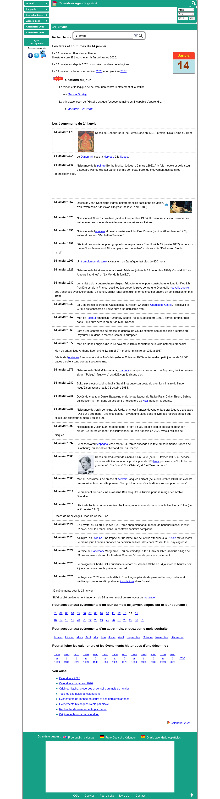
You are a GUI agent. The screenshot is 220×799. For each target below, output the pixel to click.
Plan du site (107, 795)
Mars (79, 637)
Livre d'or (124, 795)
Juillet (112, 637)
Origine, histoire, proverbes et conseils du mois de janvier (94, 688)
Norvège (109, 156)
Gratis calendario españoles (164, 737)
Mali (145, 400)
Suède (124, 156)
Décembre (177, 637)
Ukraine (97, 538)
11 (113, 613)
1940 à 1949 (95, 658)
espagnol (102, 444)
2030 (182, 658)
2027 (123, 71)
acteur (92, 317)
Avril (88, 637)
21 (84, 620)
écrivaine (73, 357)
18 (66, 620)
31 (142, 620)
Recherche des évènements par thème (83, 709)
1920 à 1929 (76, 658)
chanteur (123, 370)
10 (107, 613)
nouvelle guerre (179, 287)
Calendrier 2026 (178, 722)
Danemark (87, 156)
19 (72, 620)
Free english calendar (81, 737)
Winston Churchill (80, 109)
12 (119, 613)
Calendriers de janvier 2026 (76, 683)
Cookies (90, 795)
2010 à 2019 (163, 658)
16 (55, 620)
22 (90, 620)
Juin (103, 637)
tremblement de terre (94, 261)
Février (69, 637)
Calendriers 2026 (69, 678)
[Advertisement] (113, 15)
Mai (96, 637)
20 (78, 620)
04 (72, 613)
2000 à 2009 (153, 658)
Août (121, 637)
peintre (101, 165)
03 (66, 613)
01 (55, 613)
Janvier (58, 637)
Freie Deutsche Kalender (120, 737)
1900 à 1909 (57, 658)
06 (84, 613)
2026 (99, 71)
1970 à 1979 (124, 658)
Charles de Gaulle (161, 304)
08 (95, 613)
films (156, 461)
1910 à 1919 (66, 658)
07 (90, 613)
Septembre (133, 637)
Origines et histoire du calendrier (79, 714)
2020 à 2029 (172, 658)
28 (124, 620)
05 (78, 613)
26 (113, 620)
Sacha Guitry (77, 94)
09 (101, 613)
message (149, 597)
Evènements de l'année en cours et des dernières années (94, 698)
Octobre (148, 637)
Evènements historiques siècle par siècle (84, 704)
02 (61, 613)
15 (136, 613)
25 (107, 620)
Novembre (161, 637)
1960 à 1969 (115, 658)
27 (119, 620)
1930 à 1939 (86, 658)
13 (124, 613)
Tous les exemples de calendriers (79, 693)
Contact (140, 795)
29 (130, 620)
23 (95, 620)
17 (61, 620)
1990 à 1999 (143, 658)
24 (101, 620)
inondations (127, 581)
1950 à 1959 (105, 658)
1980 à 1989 (134, 658)
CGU (76, 795)
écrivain (100, 231)
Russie (172, 538)
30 (136, 620)
